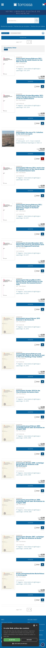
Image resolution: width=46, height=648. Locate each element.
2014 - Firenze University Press (23, 135)
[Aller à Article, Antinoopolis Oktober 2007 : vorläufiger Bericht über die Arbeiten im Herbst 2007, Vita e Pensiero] (8, 543)
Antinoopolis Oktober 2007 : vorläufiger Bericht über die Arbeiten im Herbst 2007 (30, 538)
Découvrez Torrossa (6, 622)
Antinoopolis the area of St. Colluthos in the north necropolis (29, 133)
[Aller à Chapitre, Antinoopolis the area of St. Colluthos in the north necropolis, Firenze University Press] (8, 138)
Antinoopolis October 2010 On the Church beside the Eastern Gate (28, 391)
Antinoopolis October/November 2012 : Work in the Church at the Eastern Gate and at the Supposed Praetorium (30, 244)
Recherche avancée (7, 26)
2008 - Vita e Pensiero (21, 504)
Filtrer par (23, 37)
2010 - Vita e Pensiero (21, 321)
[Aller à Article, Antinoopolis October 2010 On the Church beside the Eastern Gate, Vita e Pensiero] (8, 397)
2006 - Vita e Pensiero (21, 576)
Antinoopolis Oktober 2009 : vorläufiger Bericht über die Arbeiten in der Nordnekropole (30, 464)
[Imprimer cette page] (43, 33)
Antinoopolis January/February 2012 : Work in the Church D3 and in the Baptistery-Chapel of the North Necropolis (29, 207)
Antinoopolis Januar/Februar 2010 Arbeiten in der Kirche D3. (28, 319)
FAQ (29, 622)
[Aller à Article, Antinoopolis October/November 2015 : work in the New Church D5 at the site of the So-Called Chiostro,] (8, 102)
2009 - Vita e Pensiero (21, 430)
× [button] (36, 625)
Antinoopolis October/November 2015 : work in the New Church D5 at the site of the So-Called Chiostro (29, 97)
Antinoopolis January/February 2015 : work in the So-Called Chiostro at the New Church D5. (29, 60)
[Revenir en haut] (43, 645)
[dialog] (20, 634)
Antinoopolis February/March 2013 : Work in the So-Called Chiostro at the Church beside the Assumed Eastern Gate (29, 282)
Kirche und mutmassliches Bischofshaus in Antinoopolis (30, 574)
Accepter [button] (12, 640)
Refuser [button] (29, 640)
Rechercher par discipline (21, 26)
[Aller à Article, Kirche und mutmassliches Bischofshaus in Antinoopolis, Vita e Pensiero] (8, 580)
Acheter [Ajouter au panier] (30, 81)
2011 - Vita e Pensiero (21, 211)
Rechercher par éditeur (38, 26)
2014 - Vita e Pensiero (21, 63)
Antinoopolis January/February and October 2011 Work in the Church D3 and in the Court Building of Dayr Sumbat (30, 355)
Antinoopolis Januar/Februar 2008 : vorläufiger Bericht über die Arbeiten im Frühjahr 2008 (30, 501)
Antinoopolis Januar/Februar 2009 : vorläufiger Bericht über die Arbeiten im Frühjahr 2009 (30, 427)
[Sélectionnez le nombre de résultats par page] (29, 42)
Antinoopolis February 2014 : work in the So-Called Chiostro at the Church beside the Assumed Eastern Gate (30, 169)
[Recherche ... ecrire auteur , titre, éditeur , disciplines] (23, 20)
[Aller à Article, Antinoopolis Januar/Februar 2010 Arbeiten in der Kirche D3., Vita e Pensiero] (8, 325)
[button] (36, 20)
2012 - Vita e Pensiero (21, 172)
